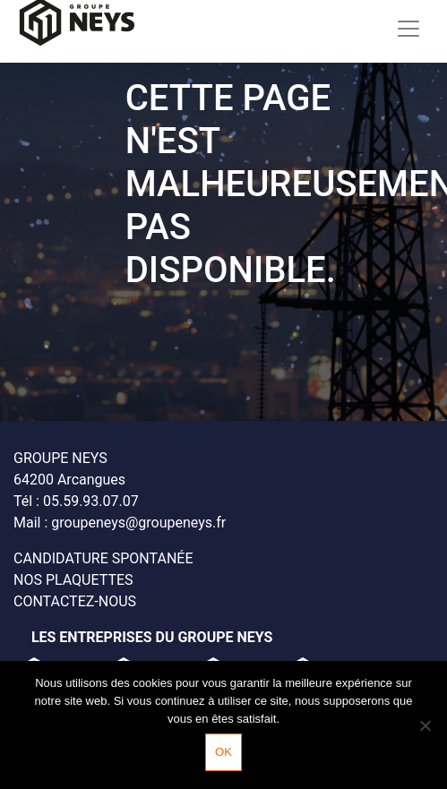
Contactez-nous (74, 601)
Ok (223, 752)
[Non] (425, 725)
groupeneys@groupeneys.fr (138, 522)
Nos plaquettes (73, 579)
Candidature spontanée (103, 558)
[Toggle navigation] (408, 28)
